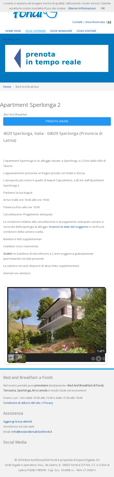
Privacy (48, 403)
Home (7, 87)
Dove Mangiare (61, 31)
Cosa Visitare (86, 31)
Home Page (13, 31)
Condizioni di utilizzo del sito (21, 403)
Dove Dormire (35, 31)
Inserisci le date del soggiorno (69, 227)
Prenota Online (57, 121)
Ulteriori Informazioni (82, 8)
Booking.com (11, 39)
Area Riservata (95, 22)
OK (103, 8)
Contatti (77, 22)
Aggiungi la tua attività (17, 421)
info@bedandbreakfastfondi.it (32, 432)
